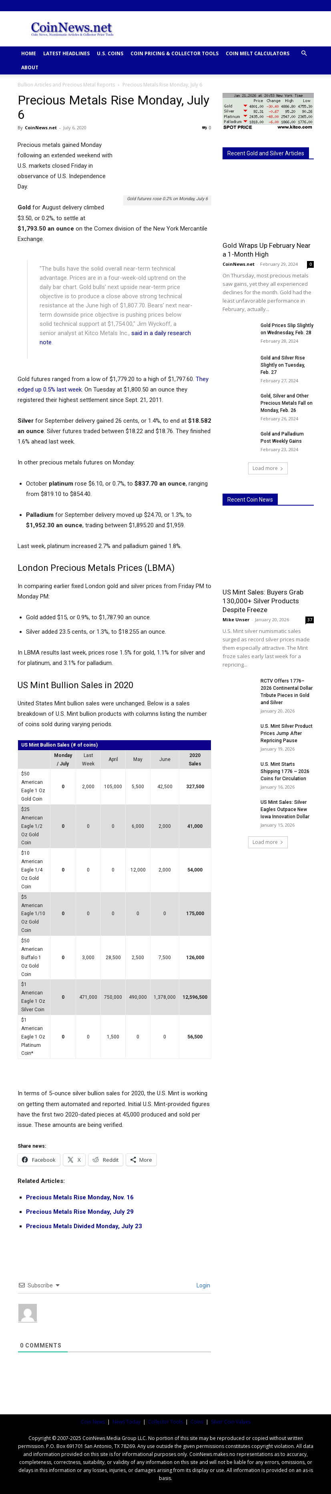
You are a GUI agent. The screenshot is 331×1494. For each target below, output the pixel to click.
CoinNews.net (41, 127)
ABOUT (29, 67)
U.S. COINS (110, 53)
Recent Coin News (250, 499)
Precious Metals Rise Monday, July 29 (80, 1211)
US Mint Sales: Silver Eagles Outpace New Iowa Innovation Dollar (285, 809)
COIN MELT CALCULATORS (257, 53)
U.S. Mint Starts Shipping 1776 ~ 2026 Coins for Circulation (285, 771)
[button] (304, 53)
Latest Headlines (66, 53)
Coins (197, 1421)
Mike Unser (236, 619)
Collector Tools (165, 1421)
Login (202, 1285)
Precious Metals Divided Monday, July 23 (84, 1226)
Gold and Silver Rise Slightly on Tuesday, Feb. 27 (283, 365)
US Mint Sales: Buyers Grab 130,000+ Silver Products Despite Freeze (263, 601)
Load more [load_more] (268, 468)
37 (309, 619)
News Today (126, 1421)
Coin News (93, 1421)
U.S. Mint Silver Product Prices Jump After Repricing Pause (287, 733)
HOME (28, 53)
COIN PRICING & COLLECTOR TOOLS (174, 53)
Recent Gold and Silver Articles (265, 153)
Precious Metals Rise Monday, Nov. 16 (80, 1197)
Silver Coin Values (231, 1421)
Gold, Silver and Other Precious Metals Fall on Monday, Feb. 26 (287, 403)
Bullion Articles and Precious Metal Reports (66, 84)
